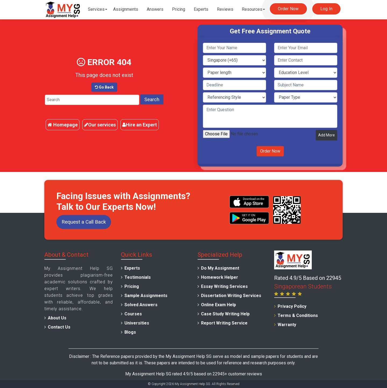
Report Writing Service (224, 323)
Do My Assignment (220, 268)
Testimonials (137, 277)
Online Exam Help (218, 304)
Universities (136, 323)
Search (151, 99)
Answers (155, 9)
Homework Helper (219, 277)
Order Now (288, 8)
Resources (252, 9)
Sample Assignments (145, 295)
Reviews (225, 9)
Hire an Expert (139, 125)
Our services (100, 125)
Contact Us (59, 327)
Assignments (125, 9)
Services (96, 9)
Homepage (63, 125)
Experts (201, 9)
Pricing (178, 9)
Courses (133, 313)
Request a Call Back (84, 222)
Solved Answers (140, 304)
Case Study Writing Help (225, 313)
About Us (57, 317)
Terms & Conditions (298, 315)
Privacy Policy (292, 306)
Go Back (104, 87)
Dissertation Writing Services (231, 295)
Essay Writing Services (224, 286)
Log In (326, 8)
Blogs (130, 332)
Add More (326, 135)
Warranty (287, 324)
